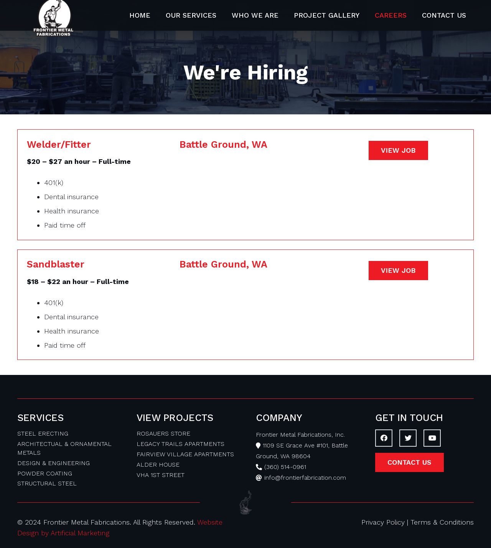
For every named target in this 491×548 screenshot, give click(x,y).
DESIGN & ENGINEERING (53, 463)
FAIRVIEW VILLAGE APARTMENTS (185, 454)
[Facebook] (383, 438)
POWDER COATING (44, 473)
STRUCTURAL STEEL (47, 483)
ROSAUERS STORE (163, 433)
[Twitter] (408, 438)
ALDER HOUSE (158, 464)
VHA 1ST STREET (161, 475)
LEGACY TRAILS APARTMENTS (180, 443)
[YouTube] (432, 438)
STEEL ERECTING (42, 433)
